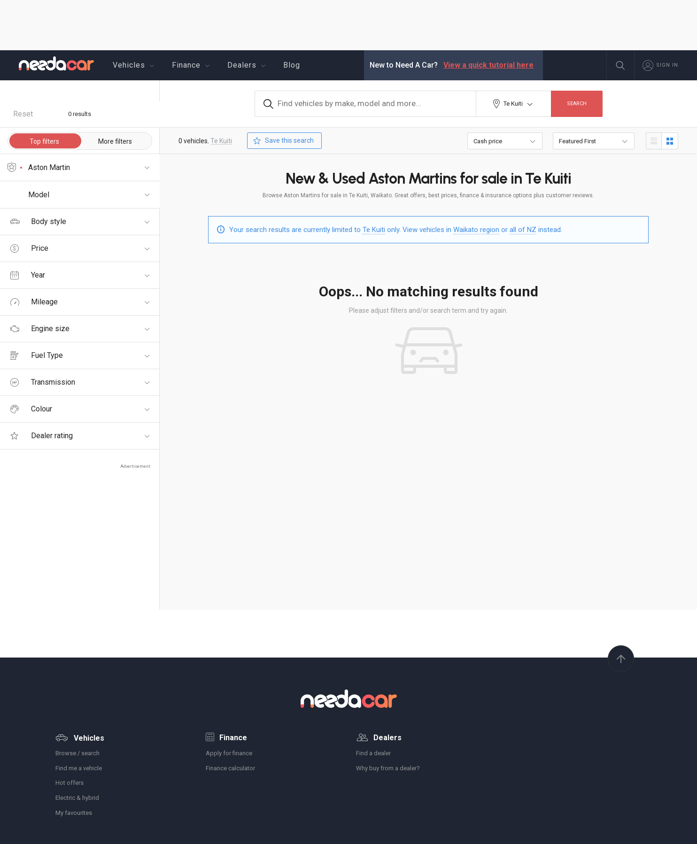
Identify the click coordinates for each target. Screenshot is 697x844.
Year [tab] (27, 275)
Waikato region (476, 229)
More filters (115, 141)
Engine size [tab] (40, 328)
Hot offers (69, 782)
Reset (23, 113)
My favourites (73, 812)
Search (577, 104)
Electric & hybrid (77, 797)
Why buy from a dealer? (388, 768)
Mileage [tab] (34, 301)
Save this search (282, 141)
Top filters (44, 141)
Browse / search (77, 753)
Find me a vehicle (78, 768)
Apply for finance (229, 753)
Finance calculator (230, 768)
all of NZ (523, 229)
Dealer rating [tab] (40, 435)
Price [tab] (29, 248)
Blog (291, 65)
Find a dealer (373, 753)
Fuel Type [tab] (36, 355)
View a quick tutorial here (488, 65)
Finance (192, 65)
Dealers (247, 65)
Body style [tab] (38, 221)
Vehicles (135, 65)
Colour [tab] (31, 408)
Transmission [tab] (42, 382)
